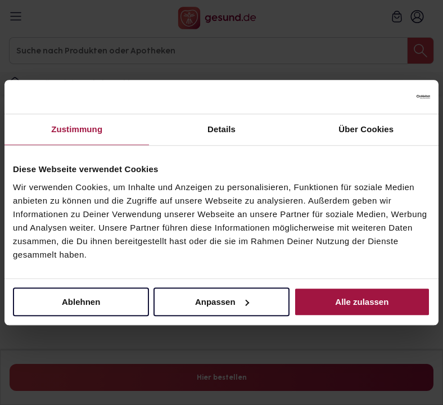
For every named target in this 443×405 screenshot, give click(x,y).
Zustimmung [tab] (76, 129)
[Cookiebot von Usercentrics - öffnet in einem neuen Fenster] (381, 96)
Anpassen (222, 302)
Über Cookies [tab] (366, 129)
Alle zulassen (361, 302)
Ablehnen (81, 302)
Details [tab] (221, 129)
